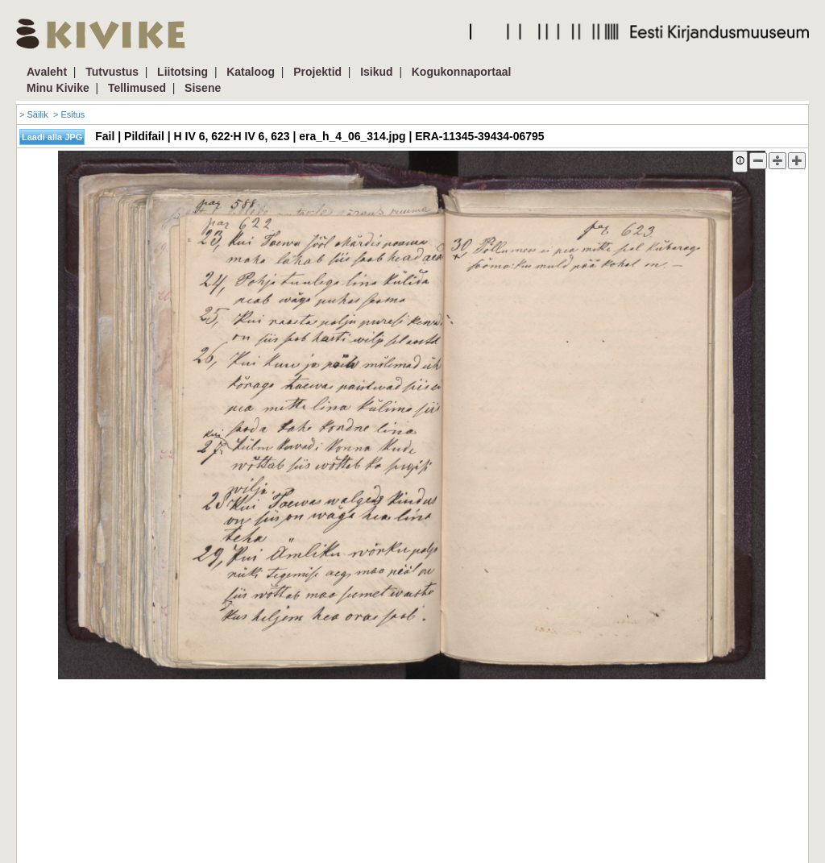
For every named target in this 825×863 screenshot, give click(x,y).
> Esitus (69, 114)
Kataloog (250, 71)
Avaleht (47, 71)
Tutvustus (112, 71)
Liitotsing (182, 71)
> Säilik (33, 114)
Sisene (202, 87)
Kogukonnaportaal (462, 71)
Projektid (317, 71)
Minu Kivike (58, 87)
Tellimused (137, 87)
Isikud (376, 71)
